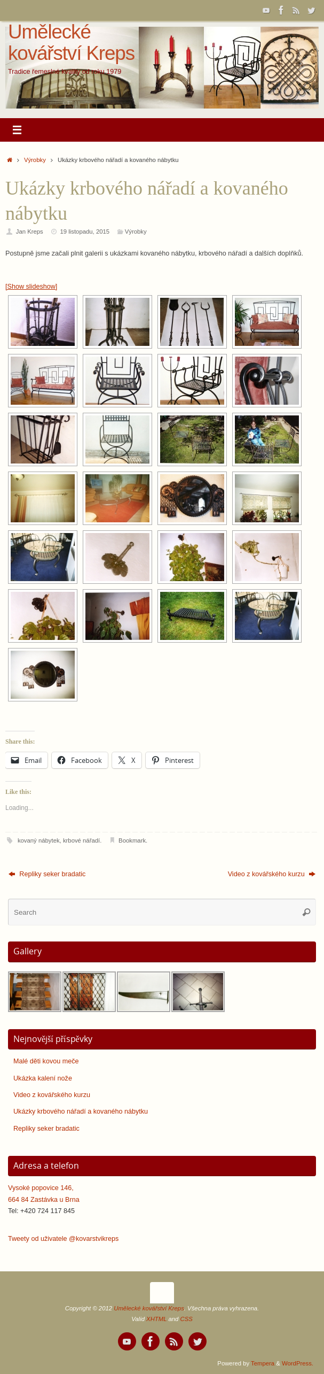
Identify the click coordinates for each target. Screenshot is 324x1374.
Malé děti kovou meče (46, 1061)
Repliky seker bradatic (47, 874)
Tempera (262, 1363)
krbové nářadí (81, 840)
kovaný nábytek (39, 840)
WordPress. (297, 1363)
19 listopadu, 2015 (85, 231)
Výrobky (35, 160)
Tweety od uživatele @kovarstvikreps (63, 1238)
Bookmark (132, 840)
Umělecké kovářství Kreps (71, 42)
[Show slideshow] (31, 286)
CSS (186, 1319)
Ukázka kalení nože (42, 1078)
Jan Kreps (29, 231)
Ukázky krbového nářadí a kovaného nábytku (80, 1111)
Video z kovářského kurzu (271, 874)
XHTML (156, 1319)
